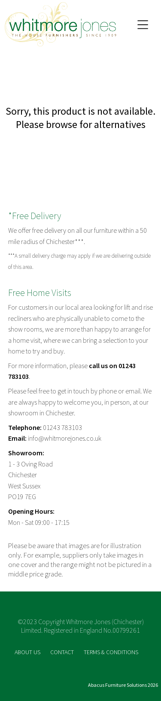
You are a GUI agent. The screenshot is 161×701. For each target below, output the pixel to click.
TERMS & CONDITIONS (111, 652)
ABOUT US (28, 652)
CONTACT (62, 652)
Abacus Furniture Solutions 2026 (123, 685)
